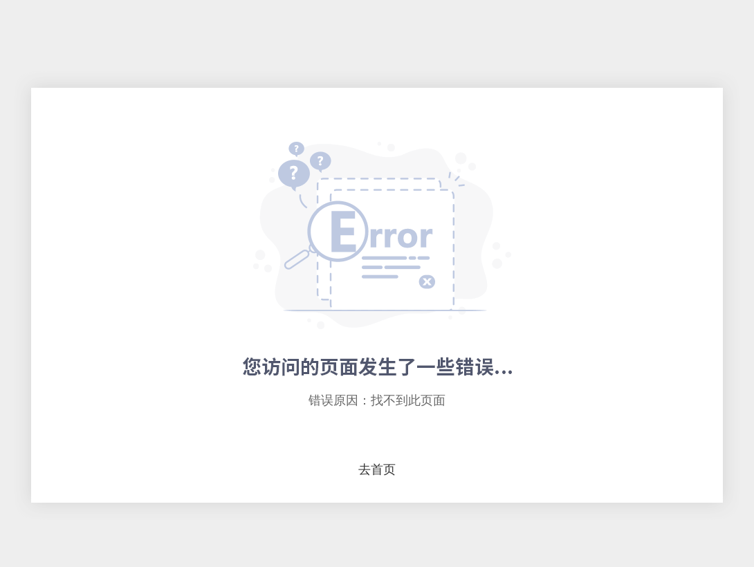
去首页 (377, 469)
